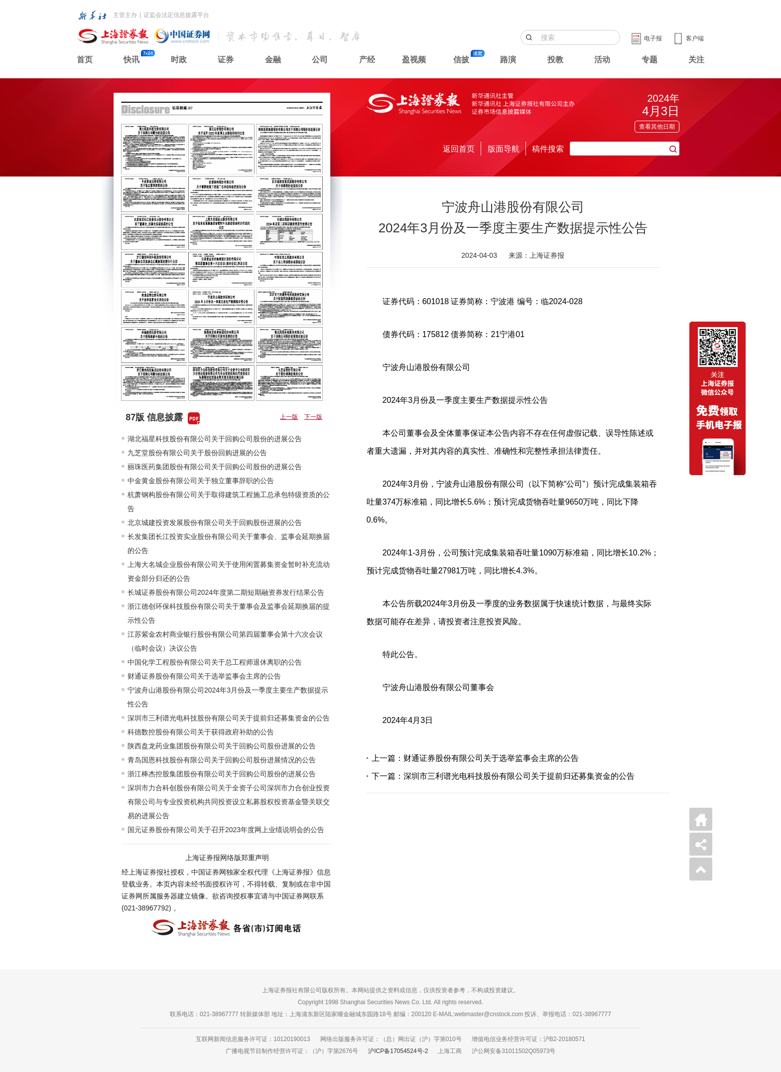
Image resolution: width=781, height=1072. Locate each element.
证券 (226, 59)
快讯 (131, 59)
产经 (367, 59)
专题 (649, 59)
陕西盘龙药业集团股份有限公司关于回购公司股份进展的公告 (222, 746)
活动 (602, 59)
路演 (508, 59)
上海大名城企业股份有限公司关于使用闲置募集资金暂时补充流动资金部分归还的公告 (229, 571)
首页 (85, 59)
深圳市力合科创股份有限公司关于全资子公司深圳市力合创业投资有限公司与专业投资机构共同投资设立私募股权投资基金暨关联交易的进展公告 (229, 802)
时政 (179, 59)
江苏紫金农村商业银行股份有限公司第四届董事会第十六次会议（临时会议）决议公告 (225, 641)
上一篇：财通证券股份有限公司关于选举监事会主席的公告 (475, 758)
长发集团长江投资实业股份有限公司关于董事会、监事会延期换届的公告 (229, 543)
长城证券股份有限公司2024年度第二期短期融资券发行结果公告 (226, 592)
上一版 (289, 416)
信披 (461, 59)
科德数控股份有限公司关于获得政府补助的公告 (201, 732)
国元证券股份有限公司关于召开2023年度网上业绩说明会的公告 (226, 830)
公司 (320, 59)
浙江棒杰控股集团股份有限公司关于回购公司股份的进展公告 (222, 774)
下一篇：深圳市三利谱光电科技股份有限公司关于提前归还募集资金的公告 (503, 776)
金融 (273, 59)
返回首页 (459, 149)
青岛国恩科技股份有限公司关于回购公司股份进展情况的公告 (222, 760)
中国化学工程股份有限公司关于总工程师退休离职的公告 (215, 662)
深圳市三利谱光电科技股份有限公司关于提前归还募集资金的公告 (229, 718)
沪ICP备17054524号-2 (398, 1051)
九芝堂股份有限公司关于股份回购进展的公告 (197, 453)
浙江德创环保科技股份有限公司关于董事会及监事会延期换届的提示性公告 (229, 613)
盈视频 (414, 59)
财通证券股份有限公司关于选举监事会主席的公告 (204, 676)
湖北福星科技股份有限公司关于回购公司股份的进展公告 (215, 439)
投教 (555, 59)
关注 (696, 59)
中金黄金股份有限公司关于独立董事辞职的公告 (201, 481)
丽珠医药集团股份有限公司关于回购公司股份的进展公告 (215, 467)
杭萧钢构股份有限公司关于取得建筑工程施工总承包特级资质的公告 (229, 502)
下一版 (313, 416)
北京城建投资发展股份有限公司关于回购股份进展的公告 (215, 523)
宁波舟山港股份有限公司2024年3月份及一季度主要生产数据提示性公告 (228, 697)
